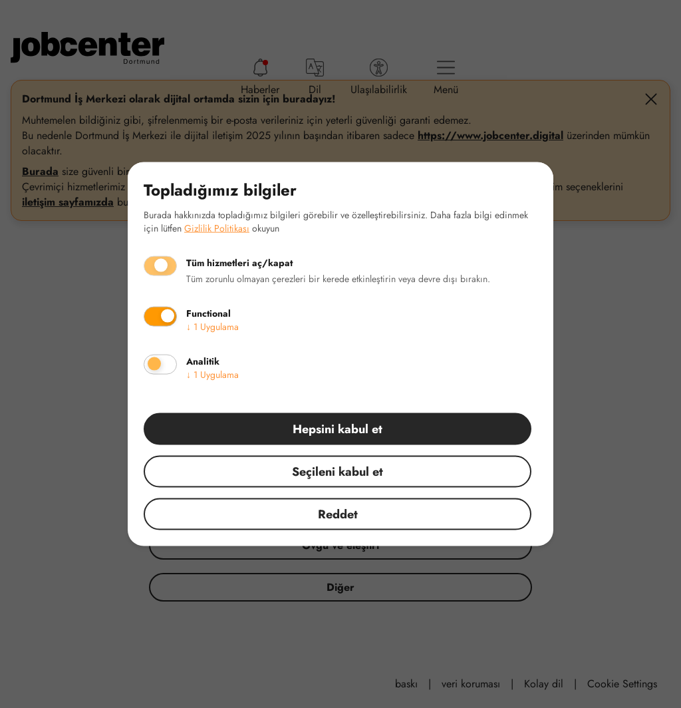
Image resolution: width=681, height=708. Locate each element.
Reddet (338, 513)
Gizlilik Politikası (216, 227)
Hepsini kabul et (337, 428)
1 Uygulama (212, 326)
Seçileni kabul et (337, 471)
